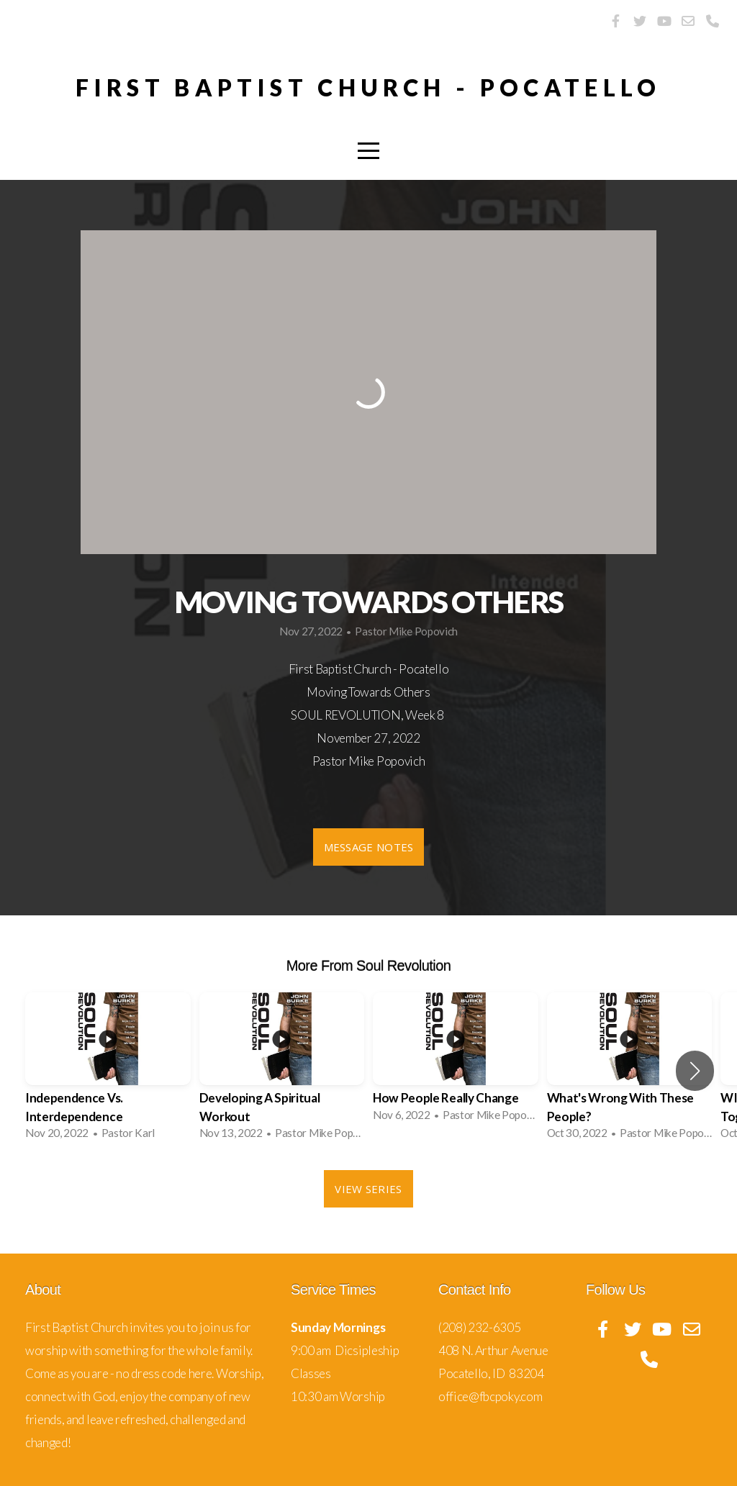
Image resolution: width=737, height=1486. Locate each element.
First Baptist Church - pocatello (368, 87)
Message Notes (369, 847)
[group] (108, 1070)
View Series (368, 1189)
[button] (695, 1071)
